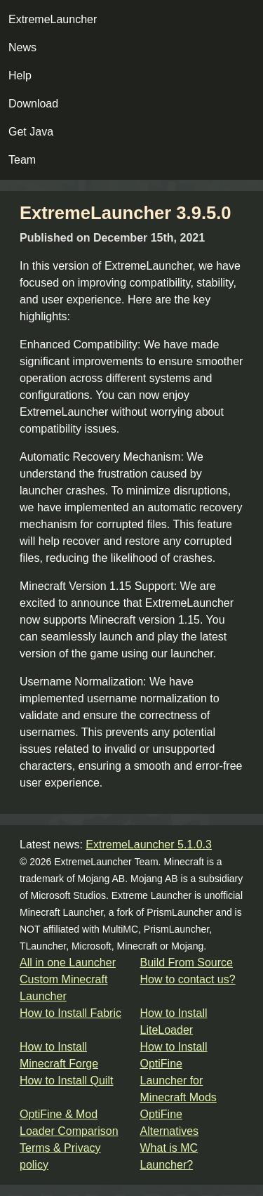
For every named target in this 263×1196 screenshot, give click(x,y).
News (22, 47)
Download (33, 104)
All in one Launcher (68, 962)
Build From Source (187, 962)
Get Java (30, 132)
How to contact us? (188, 979)
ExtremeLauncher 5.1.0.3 (149, 844)
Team (22, 160)
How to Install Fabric (70, 1013)
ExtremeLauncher (52, 19)
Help (20, 75)
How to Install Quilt (66, 1080)
